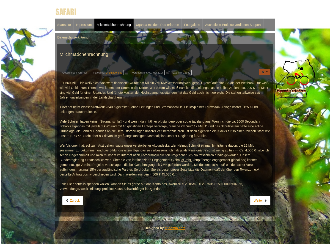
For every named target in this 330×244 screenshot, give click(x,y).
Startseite (64, 25)
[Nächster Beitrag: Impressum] (260, 200)
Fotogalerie (192, 25)
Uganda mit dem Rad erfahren (157, 25)
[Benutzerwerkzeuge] (264, 72)
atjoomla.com (175, 228)
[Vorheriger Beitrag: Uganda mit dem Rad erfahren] (72, 200)
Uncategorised (114, 72)
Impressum (84, 25)
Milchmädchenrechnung (114, 25)
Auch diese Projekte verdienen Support (233, 25)
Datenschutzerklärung (72, 37)
